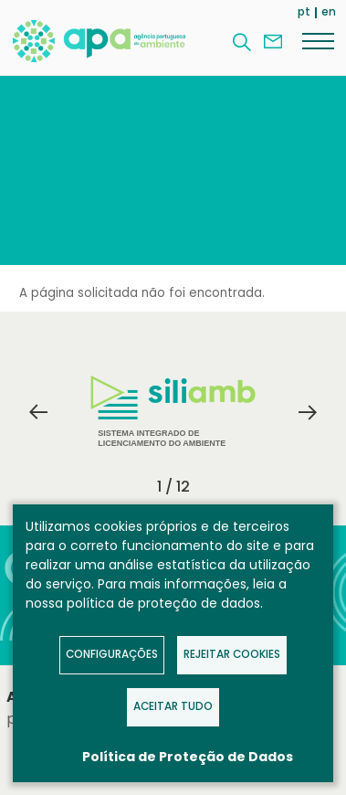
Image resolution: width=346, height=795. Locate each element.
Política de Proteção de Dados (187, 756)
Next (308, 412)
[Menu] (318, 40)
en (328, 11)
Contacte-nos (273, 42)
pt (304, 11)
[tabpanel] (173, 412)
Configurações (112, 654)
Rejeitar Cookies (231, 654)
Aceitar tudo (173, 706)
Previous (38, 412)
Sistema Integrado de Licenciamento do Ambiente (173, 412)
